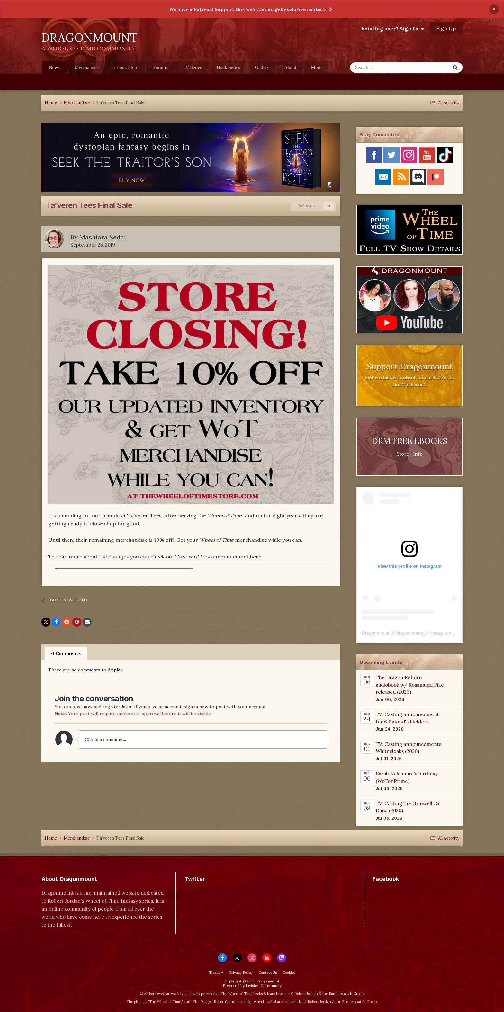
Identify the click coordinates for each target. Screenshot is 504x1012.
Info (418, 454)
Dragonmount (375, 633)
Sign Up (446, 28)
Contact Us (267, 972)
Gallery (262, 67)
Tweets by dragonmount (213, 890)
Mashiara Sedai (102, 237)
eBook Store (126, 67)
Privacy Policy (241, 972)
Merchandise (87, 67)
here (255, 556)
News (54, 69)
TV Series (192, 67)
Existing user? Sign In (392, 28)
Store (402, 454)
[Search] (380, 67)
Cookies (289, 972)
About (290, 67)
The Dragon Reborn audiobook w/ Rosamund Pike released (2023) (410, 684)
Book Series (228, 67)
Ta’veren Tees (144, 515)
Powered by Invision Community (252, 985)
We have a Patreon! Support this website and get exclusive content (247, 9)
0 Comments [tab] (66, 653)
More (316, 67)
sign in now (196, 707)
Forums (160, 67)
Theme (216, 972)
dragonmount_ (411, 633)
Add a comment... (105, 739)
